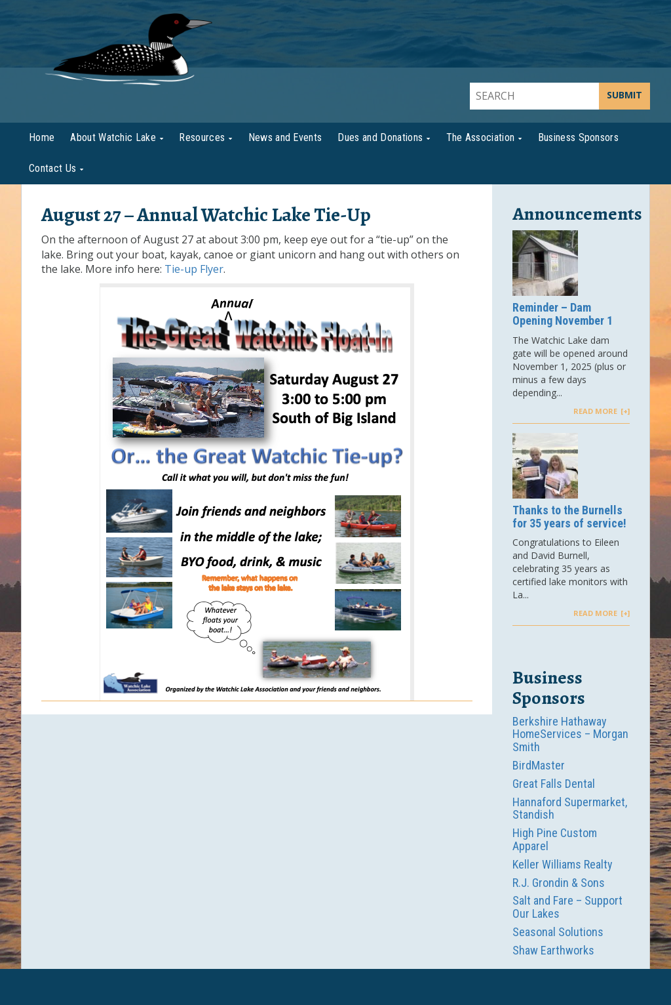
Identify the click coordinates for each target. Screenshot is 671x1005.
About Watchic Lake (113, 137)
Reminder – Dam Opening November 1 (562, 314)
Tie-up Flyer (193, 269)
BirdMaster (538, 765)
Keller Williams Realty (562, 864)
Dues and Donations (380, 137)
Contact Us (52, 168)
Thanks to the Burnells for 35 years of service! (569, 517)
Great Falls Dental (553, 783)
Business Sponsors (578, 137)
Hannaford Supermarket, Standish (569, 808)
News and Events (285, 137)
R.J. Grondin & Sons (558, 883)
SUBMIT (624, 95)
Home (41, 137)
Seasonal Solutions (558, 932)
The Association (480, 137)
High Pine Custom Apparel (554, 839)
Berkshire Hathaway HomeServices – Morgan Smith (570, 734)
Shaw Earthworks (553, 950)
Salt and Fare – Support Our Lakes (567, 906)
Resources (202, 137)
